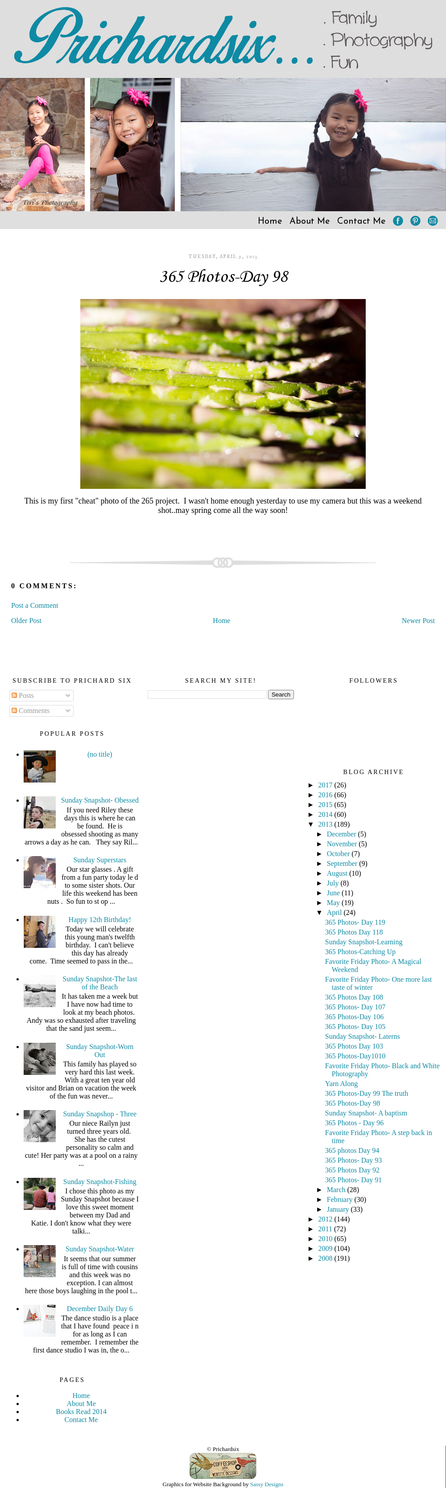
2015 (326, 804)
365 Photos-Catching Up (360, 951)
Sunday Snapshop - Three (100, 1114)
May (334, 902)
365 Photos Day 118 (354, 932)
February (341, 1199)
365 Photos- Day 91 (353, 1180)
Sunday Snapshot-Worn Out (99, 1050)
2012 (326, 1219)
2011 (326, 1229)
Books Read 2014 (81, 1411)
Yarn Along (341, 1083)
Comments (31, 710)
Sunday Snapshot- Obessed (100, 800)
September (343, 863)
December (342, 834)
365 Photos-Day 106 (354, 1017)
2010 (326, 1238)
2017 (326, 785)
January (339, 1209)
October (339, 853)
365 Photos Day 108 (354, 997)
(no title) (99, 754)
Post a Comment (34, 605)
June (334, 893)
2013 (326, 824)
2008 (326, 1258)
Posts (23, 695)
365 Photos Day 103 (354, 1046)
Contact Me (361, 221)
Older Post (26, 620)
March (337, 1189)
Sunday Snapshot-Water (100, 1249)
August (338, 873)
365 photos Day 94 (352, 1150)
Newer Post (418, 620)
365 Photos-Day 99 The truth (366, 1093)
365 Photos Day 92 (352, 1170)
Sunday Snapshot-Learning (364, 942)
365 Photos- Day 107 (355, 1007)
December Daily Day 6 (100, 1308)
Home (270, 221)
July (334, 883)
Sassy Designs (267, 1484)
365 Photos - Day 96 (354, 1123)
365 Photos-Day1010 (355, 1056)
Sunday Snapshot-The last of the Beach (99, 983)
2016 (326, 795)
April (335, 912)
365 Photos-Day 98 (223, 277)
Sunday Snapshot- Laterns (362, 1036)
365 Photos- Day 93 (353, 1160)
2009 (326, 1248)
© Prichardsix (223, 1449)
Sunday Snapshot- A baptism (366, 1113)
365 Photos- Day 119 (355, 922)
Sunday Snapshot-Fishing (99, 1181)
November (343, 844)
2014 (326, 814)
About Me (309, 221)
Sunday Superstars (99, 860)
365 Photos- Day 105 (355, 1026)
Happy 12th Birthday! (100, 919)
